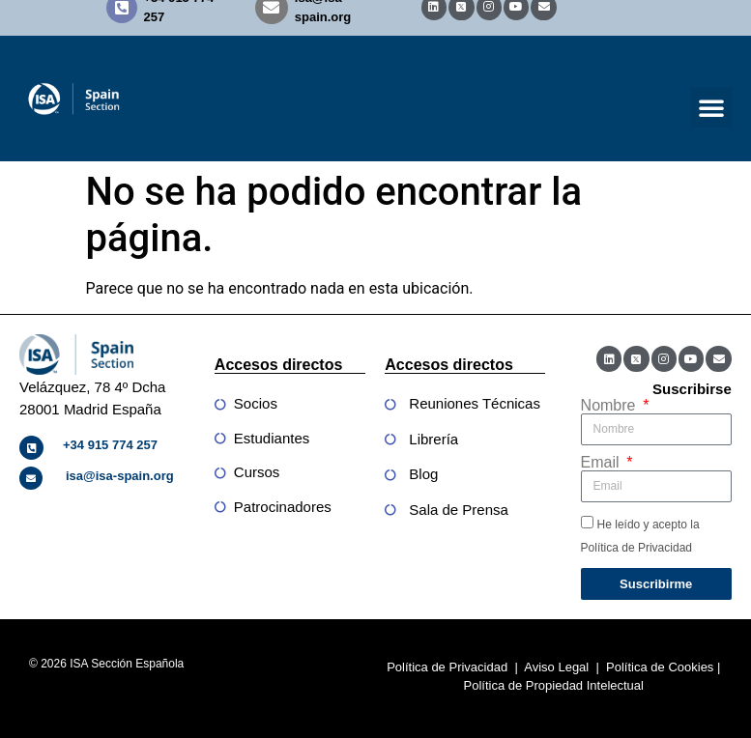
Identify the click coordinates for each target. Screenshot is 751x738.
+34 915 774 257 (110, 445)
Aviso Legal (556, 667)
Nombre (610, 405)
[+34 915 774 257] (31, 448)
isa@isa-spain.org (120, 475)
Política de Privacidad (447, 667)
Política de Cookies (659, 667)
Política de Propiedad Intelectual (554, 685)
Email (602, 462)
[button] (711, 107)
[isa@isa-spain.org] (31, 478)
